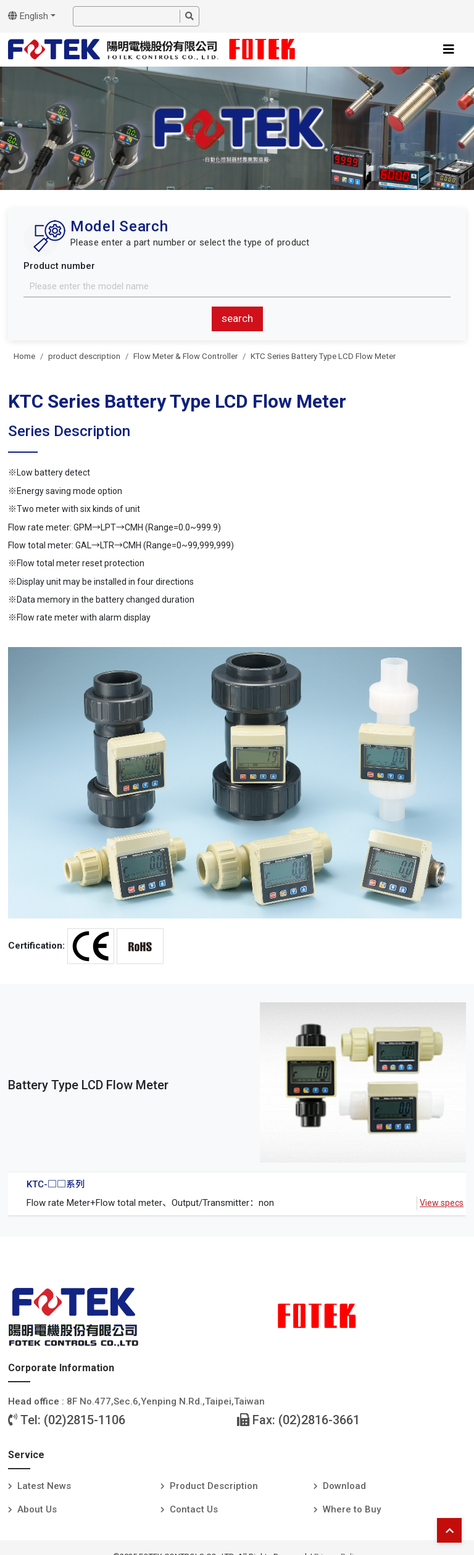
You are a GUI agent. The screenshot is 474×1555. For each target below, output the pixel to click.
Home (24, 356)
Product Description (214, 1485)
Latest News (44, 1485)
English (28, 16)
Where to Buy (352, 1509)
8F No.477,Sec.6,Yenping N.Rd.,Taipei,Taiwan (166, 1401)
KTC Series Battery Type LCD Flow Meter (323, 356)
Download (344, 1485)
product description (84, 356)
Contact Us (194, 1509)
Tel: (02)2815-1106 (66, 1420)
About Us (37, 1509)
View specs (442, 1203)
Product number (59, 265)
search (237, 318)
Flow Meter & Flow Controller (185, 356)
